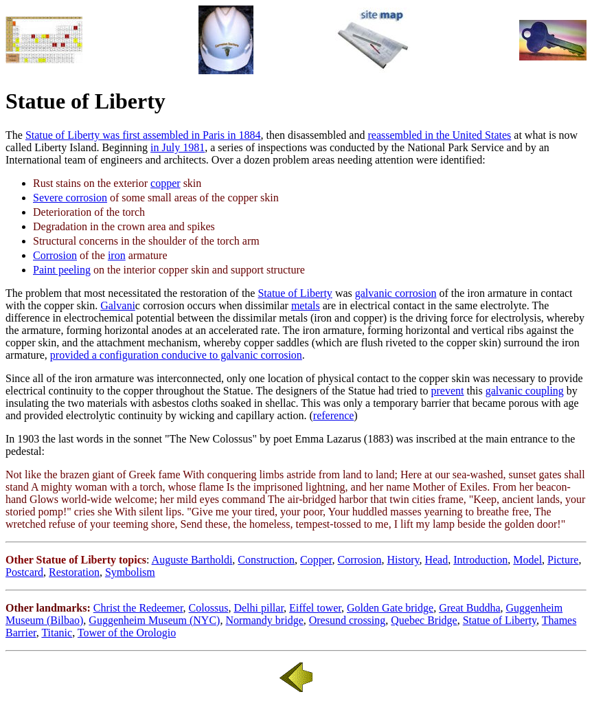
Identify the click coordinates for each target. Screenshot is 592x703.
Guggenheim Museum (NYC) (154, 620)
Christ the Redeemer (138, 608)
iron (117, 255)
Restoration (74, 572)
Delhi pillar (259, 608)
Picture (562, 560)
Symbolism (130, 572)
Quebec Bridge (424, 620)
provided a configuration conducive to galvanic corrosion (176, 355)
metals (305, 305)
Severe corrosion (70, 197)
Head (436, 560)
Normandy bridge (264, 620)
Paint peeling (62, 270)
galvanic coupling (525, 391)
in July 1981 (177, 147)
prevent (447, 391)
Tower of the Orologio (127, 632)
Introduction (480, 560)
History (403, 560)
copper (165, 183)
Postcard (24, 572)
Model (527, 560)
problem (43, 293)
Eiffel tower (315, 608)
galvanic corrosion (396, 293)
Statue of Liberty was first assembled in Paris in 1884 (143, 135)
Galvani (117, 305)
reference (333, 415)
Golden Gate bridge (390, 608)
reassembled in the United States (439, 135)
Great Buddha (469, 608)
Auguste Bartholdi (192, 560)
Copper (316, 560)
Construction (266, 560)
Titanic (56, 632)
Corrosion (55, 255)
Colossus (209, 608)
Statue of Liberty (295, 293)
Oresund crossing (347, 620)
